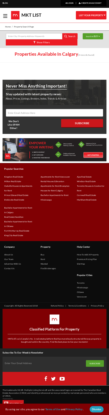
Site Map (81, 264)
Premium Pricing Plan (87, 259)
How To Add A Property (88, 254)
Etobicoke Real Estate (14, 199)
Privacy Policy (97, 305)
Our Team (8, 259)
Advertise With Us (12, 264)
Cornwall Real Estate (86, 195)
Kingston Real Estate (13, 176)
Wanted (44, 264)
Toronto (81, 283)
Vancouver (82, 296)
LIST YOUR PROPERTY (92, 15)
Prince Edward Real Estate (16, 195)
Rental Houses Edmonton (52, 181)
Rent (43, 259)
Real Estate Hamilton (13, 217)
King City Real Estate (13, 235)
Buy (42, 254)
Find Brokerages (48, 268)
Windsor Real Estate (86, 181)
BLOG (5, 3)
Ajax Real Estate (84, 176)
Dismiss (96, 409)
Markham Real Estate (86, 199)
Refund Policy (57, 305)
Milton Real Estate (12, 181)
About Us (8, 254)
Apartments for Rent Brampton (55, 186)
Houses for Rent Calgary (52, 190)
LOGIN (70, 3)
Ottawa (80, 292)
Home (8, 26)
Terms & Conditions (77, 305)
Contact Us (9, 268)
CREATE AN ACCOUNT (90, 3)
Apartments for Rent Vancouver (55, 176)
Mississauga (82, 287)
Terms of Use (53, 409)
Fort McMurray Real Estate (16, 230)
